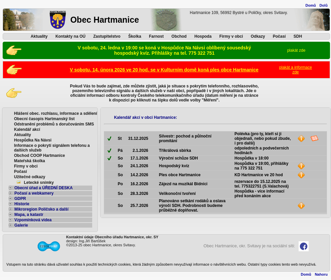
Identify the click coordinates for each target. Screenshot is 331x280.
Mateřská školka (29, 161)
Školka (134, 36)
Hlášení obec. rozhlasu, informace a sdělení (55, 113)
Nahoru (321, 274)
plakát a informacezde (295, 69)
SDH (298, 36)
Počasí (279, 36)
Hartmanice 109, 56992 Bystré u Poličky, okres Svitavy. (239, 12)
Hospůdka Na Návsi (32, 140)
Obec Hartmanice (104, 19)
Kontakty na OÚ (70, 36)
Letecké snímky (39, 182)
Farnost (156, 36)
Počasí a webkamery (31, 193)
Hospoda (202, 36)
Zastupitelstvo (106, 36)
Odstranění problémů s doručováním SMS (54, 124)
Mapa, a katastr (26, 214)
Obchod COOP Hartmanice (39, 155)
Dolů (323, 5)
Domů (311, 5)
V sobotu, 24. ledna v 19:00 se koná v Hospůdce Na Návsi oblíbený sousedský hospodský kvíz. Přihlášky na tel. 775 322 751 (164, 50)
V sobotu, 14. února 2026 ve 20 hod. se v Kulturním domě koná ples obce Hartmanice (164, 69)
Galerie (18, 225)
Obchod (178, 36)
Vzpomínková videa (30, 220)
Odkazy (258, 36)
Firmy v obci (231, 36)
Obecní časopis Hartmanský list (44, 118)
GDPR (17, 198)
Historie (19, 204)
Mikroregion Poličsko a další (38, 209)
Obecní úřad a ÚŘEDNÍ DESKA (41, 188)
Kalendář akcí (27, 129)
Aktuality (39, 36)
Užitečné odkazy (29, 177)
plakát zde (296, 50)
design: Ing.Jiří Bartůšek (86, 241)
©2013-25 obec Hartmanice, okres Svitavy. (101, 245)
